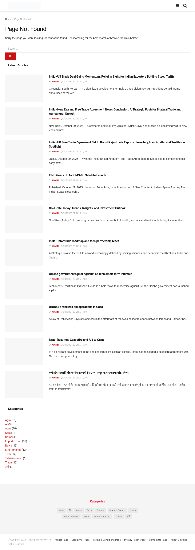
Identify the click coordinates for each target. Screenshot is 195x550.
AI (6, 424)
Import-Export (13, 441)
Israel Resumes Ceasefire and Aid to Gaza (76, 340)
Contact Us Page (158, 539)
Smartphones (13, 449)
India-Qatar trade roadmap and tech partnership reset (84, 241)
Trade (8, 462)
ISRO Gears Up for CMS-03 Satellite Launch (77, 175)
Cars (8, 432)
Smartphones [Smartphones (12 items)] (71, 516)
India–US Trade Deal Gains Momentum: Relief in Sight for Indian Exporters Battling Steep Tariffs (111, 76)
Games (9, 437)
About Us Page (179, 539)
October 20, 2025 (71, 246)
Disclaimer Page (81, 539)
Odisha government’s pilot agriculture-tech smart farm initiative (90, 274)
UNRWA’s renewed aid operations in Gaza (76, 307)
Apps (8, 428)
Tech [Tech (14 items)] (86, 516)
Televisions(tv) (13, 458)
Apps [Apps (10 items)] (79, 510)
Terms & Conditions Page (107, 539)
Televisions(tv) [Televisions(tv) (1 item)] (102, 516)
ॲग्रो (7, 466)
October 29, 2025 (71, 81)
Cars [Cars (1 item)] (89, 510)
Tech (8, 454)
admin (55, 81)
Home (8, 19)
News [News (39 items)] (133, 510)
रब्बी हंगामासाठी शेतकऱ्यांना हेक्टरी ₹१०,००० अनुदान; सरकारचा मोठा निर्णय (89, 372)
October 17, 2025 (71, 378)
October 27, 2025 (71, 180)
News (8, 445)
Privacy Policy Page (135, 539)
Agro (8, 420)
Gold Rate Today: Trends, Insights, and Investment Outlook (87, 208)
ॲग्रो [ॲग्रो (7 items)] (128, 516)
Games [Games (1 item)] (101, 510)
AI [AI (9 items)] (70, 510)
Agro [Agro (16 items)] (61, 510)
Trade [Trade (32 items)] (119, 516)
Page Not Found (22, 19)
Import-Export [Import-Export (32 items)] (117, 510)
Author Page (61, 539)
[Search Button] (10, 56)
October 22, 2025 (71, 213)
